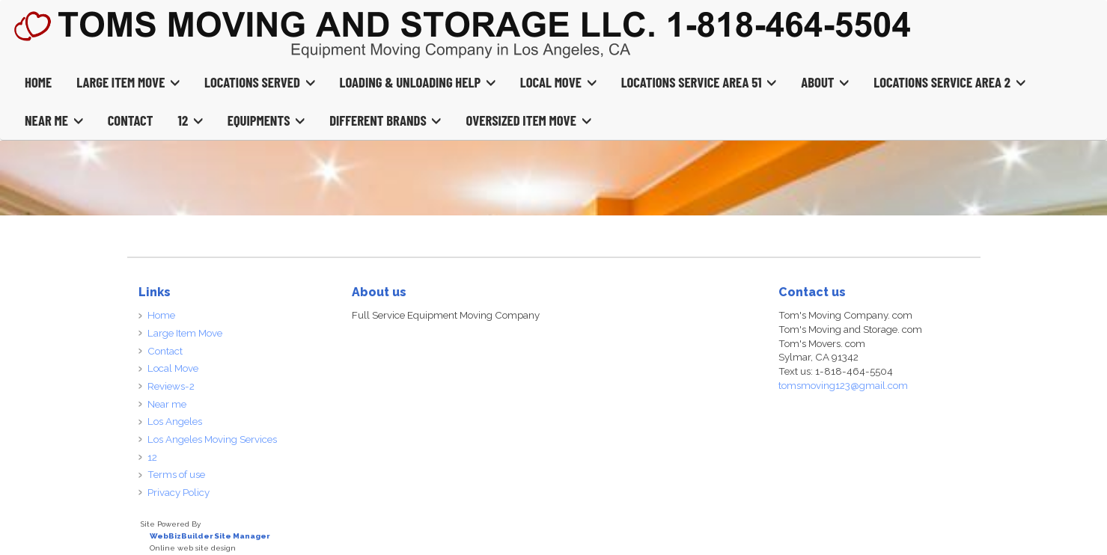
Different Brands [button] (385, 120)
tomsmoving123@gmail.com (843, 385)
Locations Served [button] (259, 82)
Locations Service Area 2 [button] (949, 82)
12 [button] (190, 120)
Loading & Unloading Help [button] (417, 82)
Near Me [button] (54, 120)
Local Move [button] (558, 82)
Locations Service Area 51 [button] (699, 82)
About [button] (825, 82)
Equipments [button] (266, 120)
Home (38, 82)
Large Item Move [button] (128, 82)
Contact (130, 120)
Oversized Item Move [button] (528, 120)
